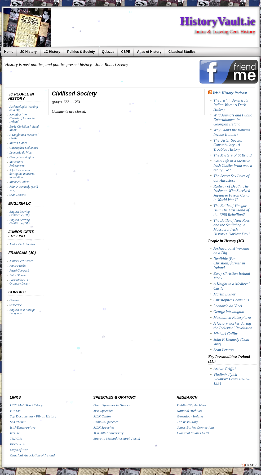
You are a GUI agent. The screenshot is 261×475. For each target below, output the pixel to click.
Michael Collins (19, 182)
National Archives (189, 411)
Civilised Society (74, 93)
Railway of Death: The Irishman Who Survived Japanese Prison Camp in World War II (232, 193)
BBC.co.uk (17, 444)
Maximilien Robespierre (17, 163)
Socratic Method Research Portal (117, 439)
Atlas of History (149, 52)
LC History (52, 52)
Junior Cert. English (22, 244)
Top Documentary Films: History (33, 416)
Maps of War (19, 450)
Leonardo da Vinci (21, 152)
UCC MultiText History (26, 405)
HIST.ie (15, 411)
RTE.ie (15, 433)
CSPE (125, 52)
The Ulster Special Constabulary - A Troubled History (228, 144)
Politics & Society (81, 52)
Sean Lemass (18, 195)
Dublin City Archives (191, 405)
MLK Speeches (104, 427)
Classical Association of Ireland (32, 455)
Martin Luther (18, 143)
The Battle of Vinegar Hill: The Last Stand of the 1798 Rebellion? (231, 210)
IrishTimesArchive (23, 427)
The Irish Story (187, 422)
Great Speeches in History (112, 405)
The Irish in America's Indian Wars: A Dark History (231, 104)
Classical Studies (181, 52)
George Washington (22, 157)
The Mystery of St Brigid (233, 155)
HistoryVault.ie (217, 21)
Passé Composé (19, 270)
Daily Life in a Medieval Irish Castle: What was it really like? (233, 165)
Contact (14, 300)
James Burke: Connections (195, 427)
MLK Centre (102, 416)
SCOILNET (18, 422)
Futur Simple (18, 275)
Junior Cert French (22, 261)
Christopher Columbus (24, 148)
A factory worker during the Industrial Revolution (23, 174)
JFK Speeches (103, 411)
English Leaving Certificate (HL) (20, 213)
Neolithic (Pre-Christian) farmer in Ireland (22, 118)
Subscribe (16, 305)
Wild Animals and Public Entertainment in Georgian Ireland (233, 119)
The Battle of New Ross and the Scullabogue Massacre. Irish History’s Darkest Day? (232, 227)
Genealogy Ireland (190, 416)
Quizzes (108, 52)
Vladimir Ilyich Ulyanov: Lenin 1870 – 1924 (232, 379)
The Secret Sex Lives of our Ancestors (231, 178)
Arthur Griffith (225, 369)
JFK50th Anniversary (109, 433)
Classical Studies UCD (193, 433)
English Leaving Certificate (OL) (20, 221)
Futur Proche (18, 266)
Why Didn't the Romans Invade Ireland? (232, 132)
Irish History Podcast (230, 93)
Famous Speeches (106, 422)
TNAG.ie (16, 439)
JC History (28, 52)
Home (9, 52)
